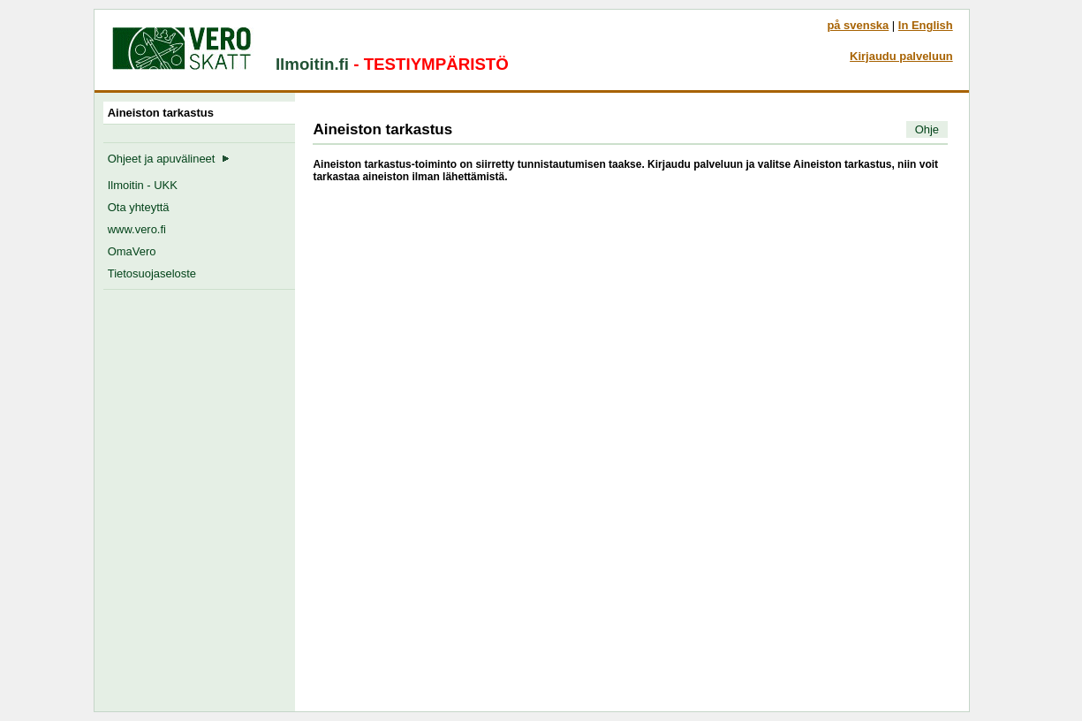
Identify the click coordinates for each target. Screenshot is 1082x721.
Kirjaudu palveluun (901, 56)
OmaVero (132, 251)
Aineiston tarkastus (164, 112)
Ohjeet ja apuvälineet (169, 158)
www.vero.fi (137, 229)
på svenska (858, 25)
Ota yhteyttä (139, 207)
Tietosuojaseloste (152, 273)
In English (925, 25)
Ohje (927, 129)
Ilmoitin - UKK (143, 185)
